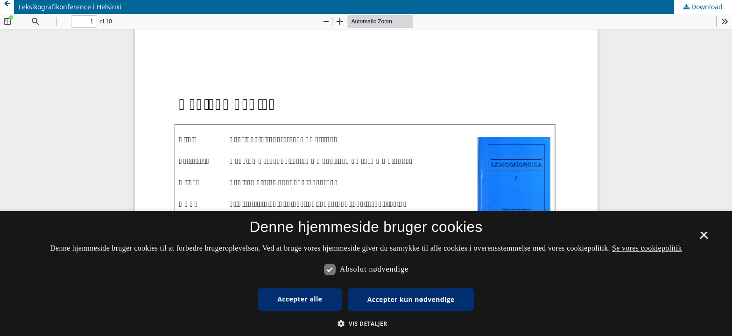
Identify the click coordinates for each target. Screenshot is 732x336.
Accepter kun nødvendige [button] (411, 299)
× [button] (703, 238)
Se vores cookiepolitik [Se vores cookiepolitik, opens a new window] (647, 248)
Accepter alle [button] (299, 298)
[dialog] (366, 273)
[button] (366, 323)
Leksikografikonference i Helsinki (70, 6)
